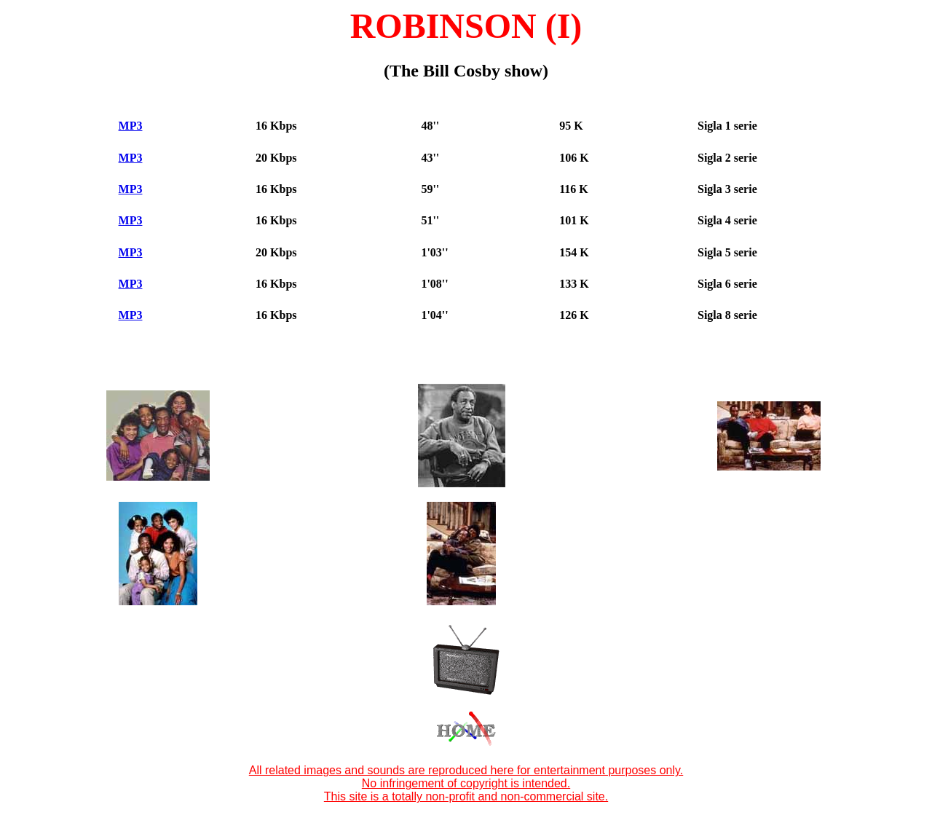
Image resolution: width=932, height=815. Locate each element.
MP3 (131, 125)
